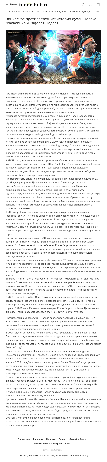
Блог (67, 443)
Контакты (38, 439)
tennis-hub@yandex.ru (53, 450)
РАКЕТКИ (14, 11)
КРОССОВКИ (31, 11)
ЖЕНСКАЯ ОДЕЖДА (81, 11)
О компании (24, 439)
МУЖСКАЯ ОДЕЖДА (54, 11)
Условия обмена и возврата (48, 443)
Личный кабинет (77, 439)
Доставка (50, 439)
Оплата (62, 439)
